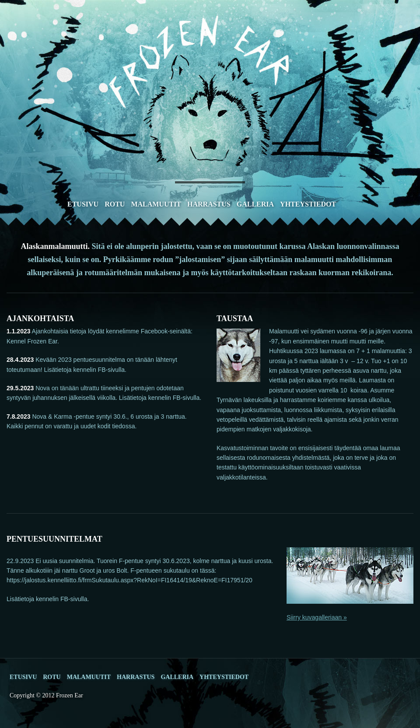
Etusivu (82, 204)
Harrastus (209, 204)
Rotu (115, 204)
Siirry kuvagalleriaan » (317, 617)
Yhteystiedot (308, 204)
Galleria (255, 204)
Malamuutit (156, 204)
